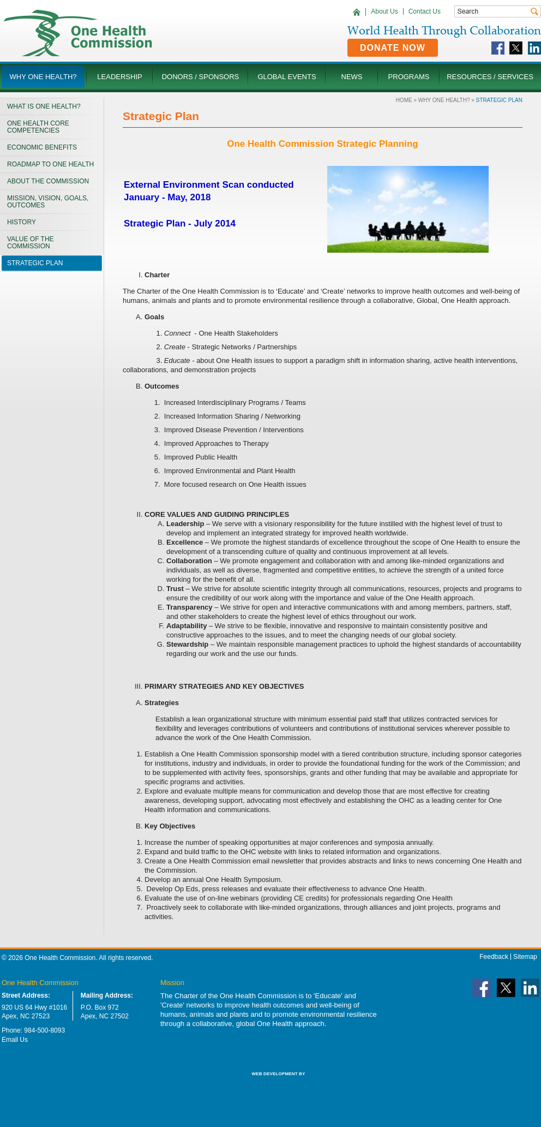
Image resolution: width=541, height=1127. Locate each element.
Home (404, 100)
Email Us (15, 1039)
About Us (384, 11)
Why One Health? (444, 100)
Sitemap (525, 956)
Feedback (493, 956)
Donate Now (392, 47)
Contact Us (424, 11)
